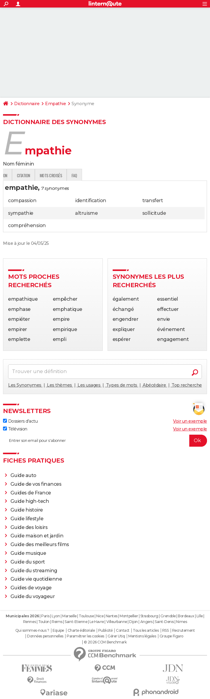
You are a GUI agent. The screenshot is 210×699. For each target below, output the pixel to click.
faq (143, 175)
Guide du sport (28, 562)
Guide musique (28, 553)
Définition (16, 175)
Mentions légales (142, 636)
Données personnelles (45, 636)
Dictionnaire (26, 103)
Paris (45, 616)
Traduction (66, 175)
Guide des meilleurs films (40, 544)
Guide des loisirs (29, 527)
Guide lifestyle (27, 518)
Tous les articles (146, 630)
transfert (152, 200)
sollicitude (154, 213)
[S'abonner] (105, 441)
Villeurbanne (116, 621)
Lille (199, 616)
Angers (146, 621)
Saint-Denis (164, 621)
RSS (165, 630)
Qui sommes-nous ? (32, 630)
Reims (57, 621)
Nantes (111, 616)
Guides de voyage (31, 588)
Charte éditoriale (81, 630)
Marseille (69, 616)
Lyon (56, 616)
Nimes (181, 621)
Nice (99, 616)
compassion (22, 200)
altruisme (86, 213)
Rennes (29, 621)
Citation (92, 175)
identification (90, 200)
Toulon (44, 621)
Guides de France (31, 493)
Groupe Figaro (171, 636)
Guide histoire (27, 510)
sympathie (20, 213)
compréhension (27, 225)
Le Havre (97, 621)
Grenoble (167, 616)
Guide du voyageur (33, 596)
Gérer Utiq (116, 636)
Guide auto (23, 475)
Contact (122, 630)
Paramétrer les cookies (85, 636)
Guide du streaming (34, 570)
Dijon (133, 621)
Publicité (105, 630)
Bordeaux (186, 616)
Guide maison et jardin (37, 536)
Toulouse (86, 616)
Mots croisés (119, 175)
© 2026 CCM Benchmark (105, 642)
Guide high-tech (30, 501)
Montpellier (129, 616)
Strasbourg (149, 616)
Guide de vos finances (36, 484)
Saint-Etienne (76, 621)
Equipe (58, 630)
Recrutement (183, 630)
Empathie (55, 103)
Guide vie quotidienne (36, 579)
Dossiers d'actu (20, 421)
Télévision (15, 429)
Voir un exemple (190, 421)
